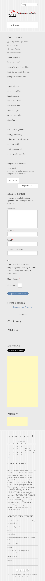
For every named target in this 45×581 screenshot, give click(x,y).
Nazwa (10, 231)
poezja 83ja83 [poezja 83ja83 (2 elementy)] (30, 475)
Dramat (9, 547)
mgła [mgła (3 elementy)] (34, 470)
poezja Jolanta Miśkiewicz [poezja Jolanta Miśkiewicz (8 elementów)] (24, 482)
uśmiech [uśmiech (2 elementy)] (27, 507)
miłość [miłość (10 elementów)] (10, 472)
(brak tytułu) (11, 534)
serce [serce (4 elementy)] (32, 505)
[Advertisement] (22, 369)
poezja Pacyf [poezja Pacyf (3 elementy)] (28, 497)
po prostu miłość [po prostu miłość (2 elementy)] (18, 505)
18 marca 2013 (15, 45)
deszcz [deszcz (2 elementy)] (15, 468)
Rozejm (9, 560)
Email (10, 240)
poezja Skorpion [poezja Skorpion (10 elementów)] (14, 500)
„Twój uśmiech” (28, 185)
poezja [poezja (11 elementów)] (23, 475)
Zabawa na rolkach (13, 543)
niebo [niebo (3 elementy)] (14, 475)
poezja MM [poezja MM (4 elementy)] (10, 495)
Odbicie (9, 530)
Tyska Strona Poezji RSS (27, 570)
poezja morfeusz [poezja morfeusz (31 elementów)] (25, 494)
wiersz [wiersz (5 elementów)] (9, 509)
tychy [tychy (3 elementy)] (22, 507)
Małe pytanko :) (13, 279)
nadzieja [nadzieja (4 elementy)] (10, 475)
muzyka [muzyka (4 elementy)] (30, 473)
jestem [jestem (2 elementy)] (17, 470)
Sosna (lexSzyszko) (13, 527)
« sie (8, 457)
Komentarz (11, 208)
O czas (13, 180)
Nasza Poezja (15, 49)
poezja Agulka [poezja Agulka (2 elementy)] (21, 480)
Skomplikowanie (12, 556)
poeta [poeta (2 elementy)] (18, 475)
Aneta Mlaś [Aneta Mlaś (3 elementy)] (10, 468)
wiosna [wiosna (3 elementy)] (14, 509)
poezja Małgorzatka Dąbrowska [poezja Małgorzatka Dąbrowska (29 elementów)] (19, 491)
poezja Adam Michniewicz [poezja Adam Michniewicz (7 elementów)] (17, 478)
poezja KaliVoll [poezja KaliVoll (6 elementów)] (12, 485)
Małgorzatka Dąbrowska (19, 42)
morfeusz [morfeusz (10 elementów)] (23, 472)
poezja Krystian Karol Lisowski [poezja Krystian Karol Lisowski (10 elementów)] (19, 485)
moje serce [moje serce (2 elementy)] (16, 473)
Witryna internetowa (15, 250)
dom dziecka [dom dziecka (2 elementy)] (20, 468)
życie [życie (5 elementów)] (18, 509)
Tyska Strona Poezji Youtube (24, 570)
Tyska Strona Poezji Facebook (17, 570)
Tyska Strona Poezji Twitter (20, 570)
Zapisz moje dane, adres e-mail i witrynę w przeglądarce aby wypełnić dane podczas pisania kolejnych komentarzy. (21, 269)
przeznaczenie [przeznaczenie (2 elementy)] (26, 505)
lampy (14, 171)
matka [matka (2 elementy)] (31, 470)
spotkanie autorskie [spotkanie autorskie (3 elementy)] (12, 507)
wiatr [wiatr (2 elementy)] (31, 507)
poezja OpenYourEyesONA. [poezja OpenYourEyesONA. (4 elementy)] (15, 497)
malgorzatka (22, 171)
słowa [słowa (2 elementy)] (19, 507)
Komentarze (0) (15, 53)
